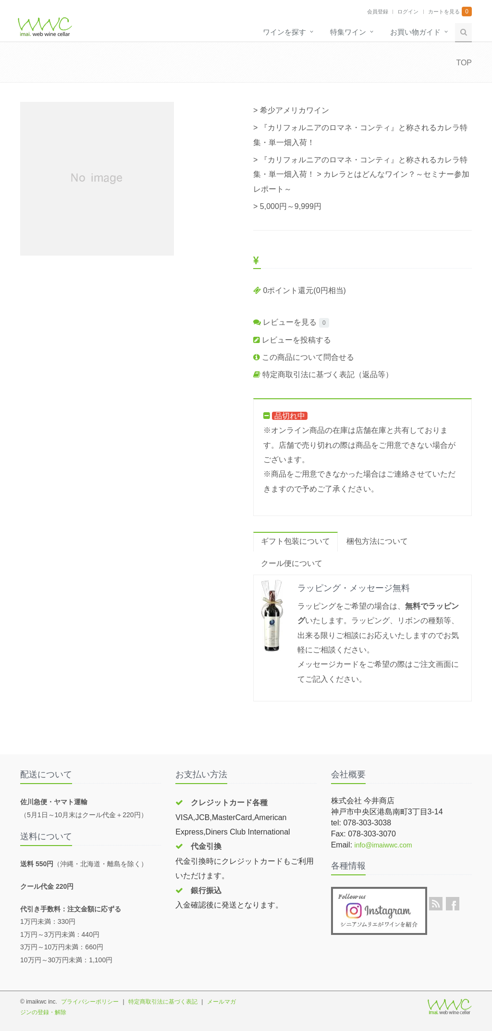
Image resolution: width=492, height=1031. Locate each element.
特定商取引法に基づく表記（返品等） (323, 374)
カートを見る (444, 11)
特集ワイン (348, 32)
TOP (464, 63)
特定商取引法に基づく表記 (162, 1001)
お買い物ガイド (415, 32)
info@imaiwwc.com (383, 845)
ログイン (407, 11)
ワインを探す (284, 32)
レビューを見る (285, 322)
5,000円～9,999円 (290, 206)
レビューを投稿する (292, 340)
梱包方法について (377, 541)
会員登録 (377, 11)
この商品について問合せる (303, 357)
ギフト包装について (295, 541)
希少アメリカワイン (294, 110)
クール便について (291, 563)
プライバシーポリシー (90, 1001)
